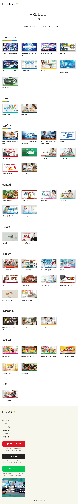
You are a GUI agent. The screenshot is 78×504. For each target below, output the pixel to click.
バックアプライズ (25, 75)
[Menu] (71, 3)
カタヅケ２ (62, 53)
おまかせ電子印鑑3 (7, 163)
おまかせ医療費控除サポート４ (48, 274)
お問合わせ (5, 437)
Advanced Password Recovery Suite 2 (65, 76)
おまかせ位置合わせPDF (66, 289)
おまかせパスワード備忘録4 (9, 53)
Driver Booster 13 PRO (47, 53)
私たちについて (6, 420)
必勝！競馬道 (24, 377)
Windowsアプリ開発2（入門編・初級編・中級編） (48, 147)
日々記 (4, 289)
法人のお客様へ (6, 430)
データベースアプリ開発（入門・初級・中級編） (29, 147)
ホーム (4, 417)
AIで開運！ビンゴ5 (7, 361)
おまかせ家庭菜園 (7, 205)
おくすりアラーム (45, 205)
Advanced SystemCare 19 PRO (28, 54)
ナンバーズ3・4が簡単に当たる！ (67, 361)
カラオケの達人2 (6, 404)
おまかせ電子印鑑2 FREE (9, 178)
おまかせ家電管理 (26, 274)
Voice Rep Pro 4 (45, 163)
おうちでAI (62, 274)
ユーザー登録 (6, 427)
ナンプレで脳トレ (6, 119)
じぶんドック (63, 205)
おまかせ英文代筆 (26, 247)
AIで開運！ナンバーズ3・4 (28, 361)
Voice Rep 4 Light (64, 163)
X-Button (23, 163)
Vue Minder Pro (25, 178)
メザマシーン (24, 205)
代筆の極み (5, 247)
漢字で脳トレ (24, 119)
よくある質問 (6, 433)
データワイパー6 (6, 92)
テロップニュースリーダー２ (47, 289)
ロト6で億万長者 (6, 377)
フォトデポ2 (24, 332)
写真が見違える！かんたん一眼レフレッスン (9, 332)
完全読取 (62, 146)
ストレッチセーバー (26, 220)
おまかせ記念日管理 (26, 305)
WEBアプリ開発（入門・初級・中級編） (10, 147)
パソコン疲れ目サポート (8, 220)
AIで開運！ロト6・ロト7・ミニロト (48, 361)
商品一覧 (5, 423)
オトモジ (43, 75)
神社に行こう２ (25, 289)
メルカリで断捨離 (7, 274)
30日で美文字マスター (8, 305)
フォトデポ (43, 332)
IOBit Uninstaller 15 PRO (9, 75)
